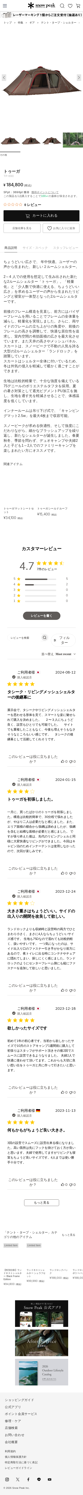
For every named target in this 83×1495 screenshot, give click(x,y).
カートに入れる (45, 215)
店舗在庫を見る (21, 228)
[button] (79, 77)
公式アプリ (13, 1407)
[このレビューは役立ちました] (62, 761)
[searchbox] (24, 637)
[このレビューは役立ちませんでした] (70, 761)
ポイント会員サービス (21, 1414)
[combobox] (58, 654)
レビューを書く (41, 615)
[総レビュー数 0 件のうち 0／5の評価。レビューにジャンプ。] (22, 204)
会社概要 (11, 1442)
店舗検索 (11, 1428)
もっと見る (41, 1202)
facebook (28, 1479)
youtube (49, 1479)
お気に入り (70, 5)
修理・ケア (13, 1421)
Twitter (17, 1479)
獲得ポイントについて (45, 192)
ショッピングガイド (19, 1400)
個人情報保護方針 (16, 1456)
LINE (38, 1479)
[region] (41, 579)
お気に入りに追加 (64, 228)
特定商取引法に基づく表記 (21, 1462)
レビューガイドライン (18, 1467)
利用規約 (10, 1451)
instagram (7, 1479)
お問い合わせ (14, 1435)
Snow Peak (41, 5)
